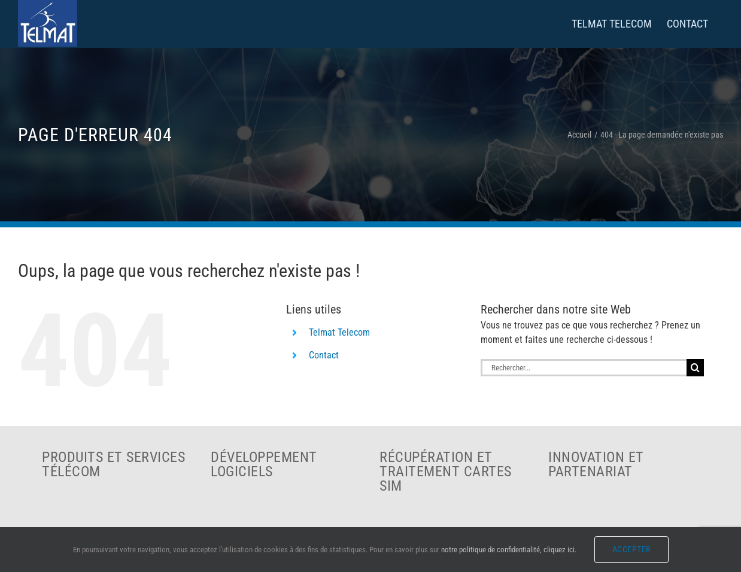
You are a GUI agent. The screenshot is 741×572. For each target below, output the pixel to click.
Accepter (631, 549)
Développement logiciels (264, 464)
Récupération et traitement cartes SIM (445, 471)
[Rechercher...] (584, 367)
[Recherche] (695, 367)
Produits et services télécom (113, 464)
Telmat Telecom (339, 332)
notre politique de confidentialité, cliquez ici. (508, 549)
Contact (324, 355)
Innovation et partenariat (596, 464)
